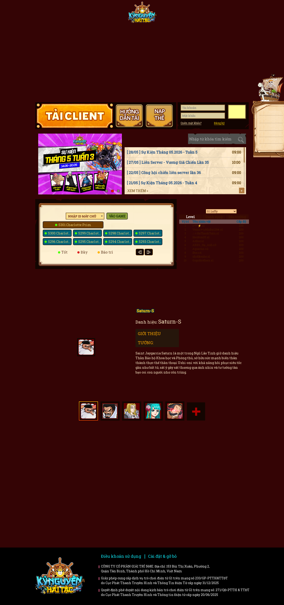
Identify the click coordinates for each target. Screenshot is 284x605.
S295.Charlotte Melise (90, 241)
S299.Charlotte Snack (90, 233)
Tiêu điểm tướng (173, 14)
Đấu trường (237, 217)
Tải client (269, 112)
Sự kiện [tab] (156, 139)
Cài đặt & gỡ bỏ (162, 556)
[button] (106, 191)
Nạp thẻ (269, 128)
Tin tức (79, 14)
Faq (220, 445)
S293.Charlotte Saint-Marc (150, 241)
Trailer (220, 475)
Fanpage (109, 14)
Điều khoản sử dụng (121, 556)
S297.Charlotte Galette (150, 233)
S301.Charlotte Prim (74, 225)
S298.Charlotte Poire (120, 233)
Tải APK (269, 120)
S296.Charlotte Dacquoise (60, 241)
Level (190, 217)
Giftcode (203, 14)
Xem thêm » (137, 191)
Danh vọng (213, 217)
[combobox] (85, 216)
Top (272, 161)
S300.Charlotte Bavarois (60, 233)
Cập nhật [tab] (176, 139)
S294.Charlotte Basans (120, 241)
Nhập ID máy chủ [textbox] (82, 216)
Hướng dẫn (233, 14)
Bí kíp (165, 475)
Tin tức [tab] (135, 139)
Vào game (117, 216)
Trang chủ (49, 14)
